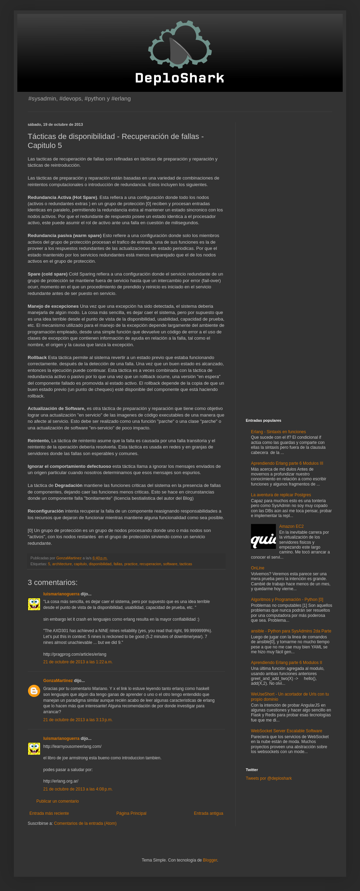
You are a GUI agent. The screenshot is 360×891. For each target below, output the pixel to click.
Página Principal (131, 813)
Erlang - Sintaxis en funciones (278, 431)
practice (130, 564)
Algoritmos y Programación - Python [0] (287, 599)
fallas (118, 564)
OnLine (257, 568)
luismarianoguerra (61, 594)
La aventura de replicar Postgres (281, 494)
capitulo (80, 564)
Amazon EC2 (291, 526)
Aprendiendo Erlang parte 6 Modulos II (286, 662)
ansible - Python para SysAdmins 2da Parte (291, 631)
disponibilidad (100, 564)
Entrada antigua (208, 813)
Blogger (210, 860)
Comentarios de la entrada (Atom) (85, 823)
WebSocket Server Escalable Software (286, 730)
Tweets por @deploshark (269, 778)
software (170, 564)
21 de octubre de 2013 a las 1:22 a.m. (77, 661)
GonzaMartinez (58, 680)
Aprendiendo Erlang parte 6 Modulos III (287, 463)
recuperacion (150, 564)
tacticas (185, 564)
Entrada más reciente (49, 813)
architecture (62, 564)
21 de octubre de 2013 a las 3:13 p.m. (77, 719)
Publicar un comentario (57, 801)
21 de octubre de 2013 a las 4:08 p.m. (77, 789)
